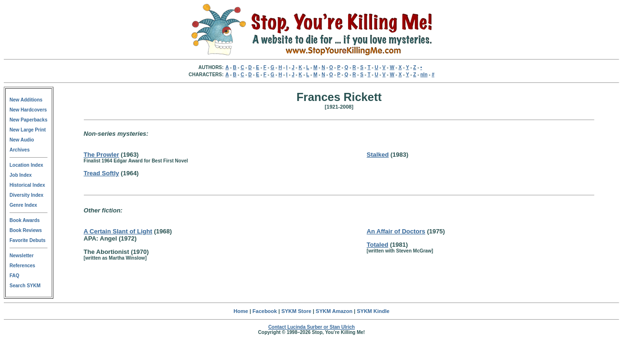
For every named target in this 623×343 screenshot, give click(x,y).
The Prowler (101, 154)
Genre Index (23, 205)
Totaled (377, 244)
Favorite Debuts (28, 240)
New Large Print (28, 129)
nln (424, 74)
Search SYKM (25, 285)
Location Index (26, 165)
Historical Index (27, 185)
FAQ (15, 275)
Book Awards (25, 220)
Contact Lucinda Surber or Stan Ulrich (311, 327)
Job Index (21, 175)
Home (240, 311)
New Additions (26, 99)
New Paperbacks (29, 119)
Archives (20, 149)
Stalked (378, 154)
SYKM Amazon (334, 311)
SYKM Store (296, 311)
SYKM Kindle (373, 311)
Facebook (264, 311)
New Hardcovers (28, 109)
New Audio (22, 139)
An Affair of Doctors (396, 231)
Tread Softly (101, 173)
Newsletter (22, 255)
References (22, 265)
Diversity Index (26, 195)
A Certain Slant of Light (118, 231)
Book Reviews (26, 230)
